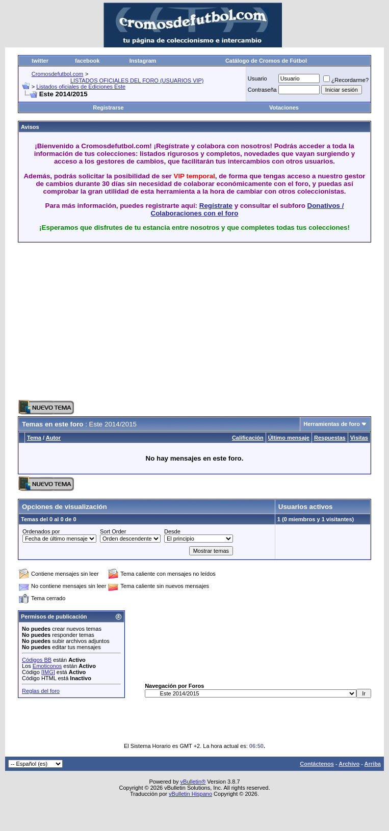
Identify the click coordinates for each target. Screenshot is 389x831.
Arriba (373, 764)
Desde (172, 531)
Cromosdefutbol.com (58, 74)
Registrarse (108, 107)
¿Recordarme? (346, 80)
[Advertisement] (137, 321)
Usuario (257, 78)
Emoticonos (47, 666)
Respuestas (330, 438)
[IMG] (48, 672)
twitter (40, 61)
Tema (34, 438)
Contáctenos (317, 764)
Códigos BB (36, 660)
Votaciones (284, 107)
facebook (87, 61)
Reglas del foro (41, 691)
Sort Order (113, 531)
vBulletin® (193, 782)
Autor (53, 438)
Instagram (143, 61)
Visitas (359, 438)
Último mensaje (288, 438)
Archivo (349, 764)
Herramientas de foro (331, 424)
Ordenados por (41, 531)
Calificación (248, 438)
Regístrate (215, 205)
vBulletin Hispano (190, 794)
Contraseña (262, 90)
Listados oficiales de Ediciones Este (80, 87)
